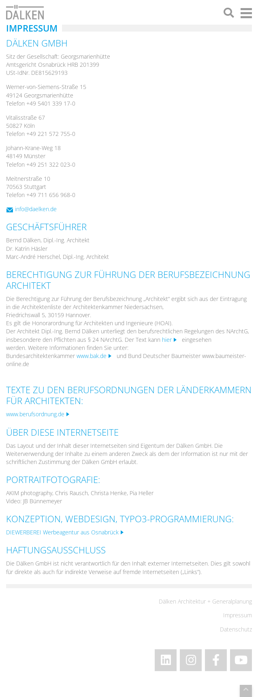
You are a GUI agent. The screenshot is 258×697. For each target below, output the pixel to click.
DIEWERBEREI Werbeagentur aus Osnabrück (62, 532)
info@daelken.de (36, 209)
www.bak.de (92, 356)
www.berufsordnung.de (35, 414)
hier (167, 339)
